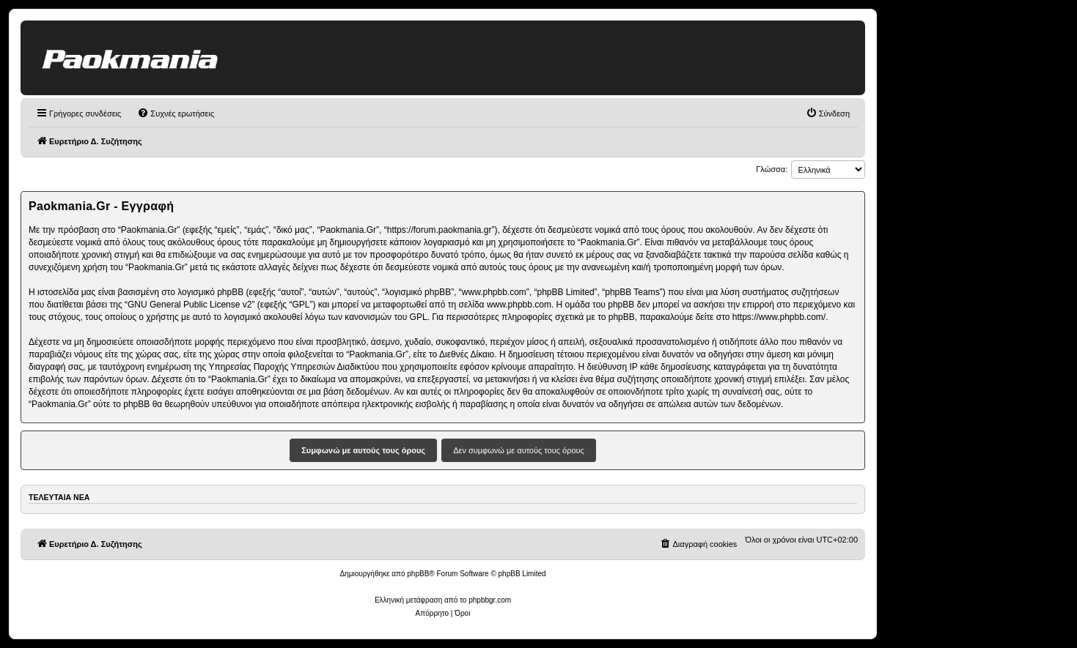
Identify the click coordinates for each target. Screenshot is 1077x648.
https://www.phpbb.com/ (779, 317)
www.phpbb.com (519, 304)
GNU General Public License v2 (189, 304)
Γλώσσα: (771, 169)
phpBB (418, 574)
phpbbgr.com (489, 600)
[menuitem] (175, 113)
